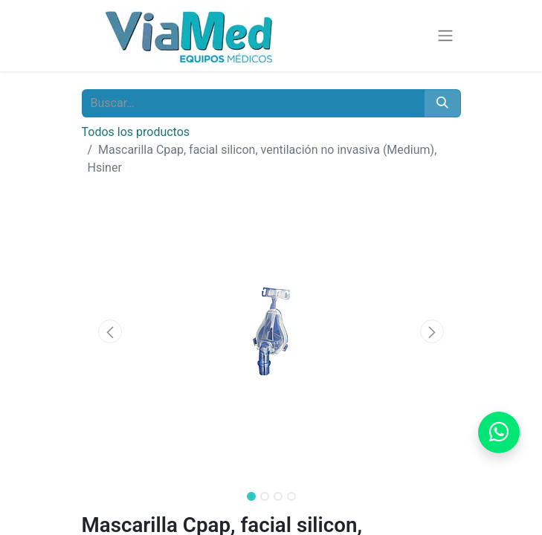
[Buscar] (442, 103)
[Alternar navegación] (445, 36)
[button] (110, 331)
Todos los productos (136, 132)
